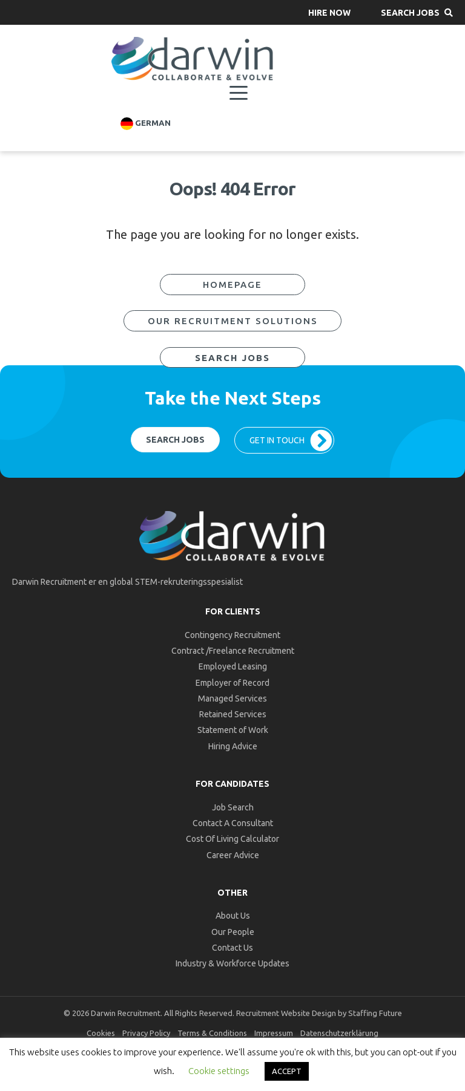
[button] (329, 12)
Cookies (101, 1033)
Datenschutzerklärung (339, 1033)
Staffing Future (375, 1013)
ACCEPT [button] (287, 1071)
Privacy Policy (146, 1033)
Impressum (273, 1033)
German (145, 123)
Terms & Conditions (212, 1033)
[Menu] (238, 93)
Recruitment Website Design (286, 1013)
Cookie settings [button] (218, 1071)
